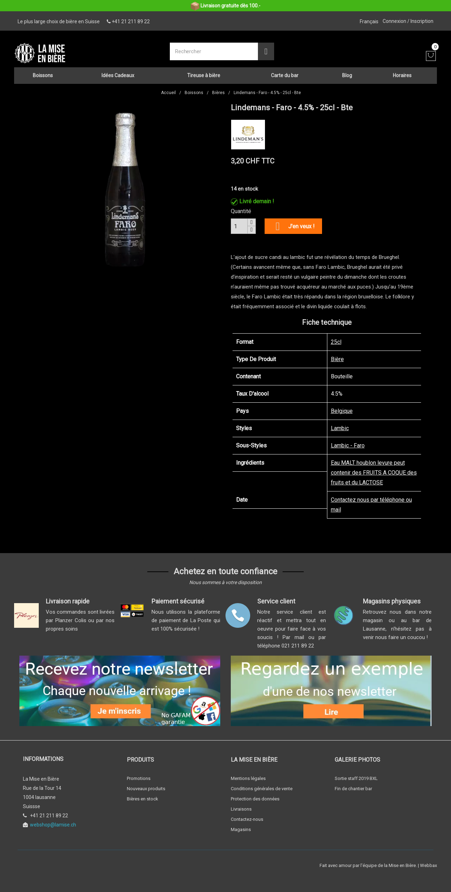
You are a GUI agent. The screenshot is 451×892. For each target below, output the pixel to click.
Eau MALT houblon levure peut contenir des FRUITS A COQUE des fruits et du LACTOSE (374, 469)
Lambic (340, 425)
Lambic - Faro (348, 442)
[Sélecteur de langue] (369, 21)
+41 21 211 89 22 (131, 21)
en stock (248, 185)
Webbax (428, 862)
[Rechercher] (215, 50)
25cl (336, 338)
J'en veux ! (293, 223)
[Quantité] (239, 223)
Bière (337, 356)
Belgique (342, 407)
